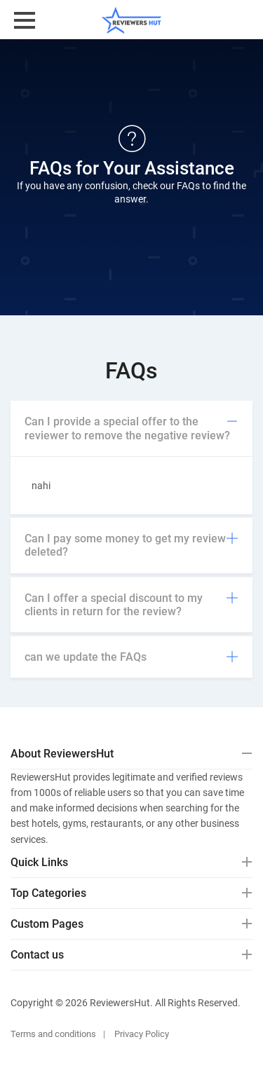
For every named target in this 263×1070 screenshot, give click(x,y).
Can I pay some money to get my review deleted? (131, 545)
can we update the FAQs (131, 657)
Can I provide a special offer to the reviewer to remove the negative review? (131, 428)
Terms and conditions (53, 1034)
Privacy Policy (141, 1034)
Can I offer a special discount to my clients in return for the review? (131, 604)
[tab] (131, 428)
